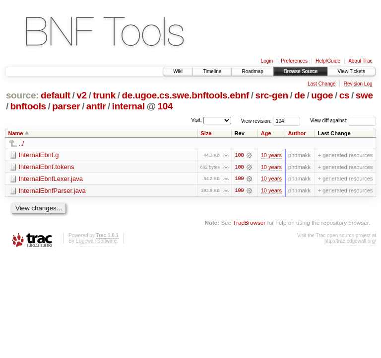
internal (128, 106)
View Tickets (351, 71)
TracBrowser (249, 223)
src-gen (271, 95)
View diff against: (343, 120)
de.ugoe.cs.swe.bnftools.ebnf (185, 95)
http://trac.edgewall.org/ (350, 241)
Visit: (196, 120)
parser (66, 106)
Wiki (178, 71)
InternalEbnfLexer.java (51, 178)
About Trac (360, 61)
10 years (271, 155)
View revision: (256, 120)
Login (267, 61)
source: (22, 95)
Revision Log (358, 84)
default (55, 95)
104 (165, 106)
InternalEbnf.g (39, 155)
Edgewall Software (96, 241)
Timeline (212, 71)
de (299, 95)
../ (21, 143)
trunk (104, 95)
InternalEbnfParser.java (52, 190)
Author (297, 133)
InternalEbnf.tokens (46, 167)
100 (239, 155)
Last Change (322, 84)
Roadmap (252, 71)
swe (364, 95)
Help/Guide (328, 61)
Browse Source (301, 71)
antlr (96, 106)
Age (266, 133)
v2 (81, 95)
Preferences (294, 61)
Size (205, 133)
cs (344, 95)
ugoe (322, 95)
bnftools (28, 106)
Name (15, 133)
